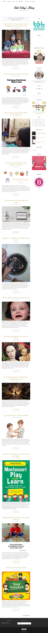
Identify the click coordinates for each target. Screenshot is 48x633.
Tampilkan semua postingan (16, 19)
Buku (33, 123)
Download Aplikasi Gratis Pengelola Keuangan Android (39, 113)
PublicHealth (43, 125)
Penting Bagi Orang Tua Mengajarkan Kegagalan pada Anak (16, 378)
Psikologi (36, 125)
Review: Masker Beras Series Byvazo (40, 138)
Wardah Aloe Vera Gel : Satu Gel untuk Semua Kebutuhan (40, 133)
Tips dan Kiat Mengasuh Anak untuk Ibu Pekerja (16, 337)
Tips (43, 121)
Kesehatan (40, 121)
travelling (36, 123)
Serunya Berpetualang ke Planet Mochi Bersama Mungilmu (16, 114)
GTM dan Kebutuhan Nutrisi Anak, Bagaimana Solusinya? (16, 164)
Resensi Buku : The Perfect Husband (40, 142)
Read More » (16, 68)
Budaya (40, 123)
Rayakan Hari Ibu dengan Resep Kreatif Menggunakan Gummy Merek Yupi (16, 25)
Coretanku (42, 119)
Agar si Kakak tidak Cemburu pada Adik (16, 415)
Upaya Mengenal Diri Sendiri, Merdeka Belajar (16, 201)
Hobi (39, 125)
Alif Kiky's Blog (24, 7)
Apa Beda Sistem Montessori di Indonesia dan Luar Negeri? (16, 455)
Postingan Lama (26, 615)
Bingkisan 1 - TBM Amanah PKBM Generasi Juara (16, 239)
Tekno (43, 123)
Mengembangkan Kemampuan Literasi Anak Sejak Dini (16, 518)
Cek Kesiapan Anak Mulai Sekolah (16, 568)
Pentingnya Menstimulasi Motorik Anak (16, 74)
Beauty (34, 119)
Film (33, 125)
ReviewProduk (38, 119)
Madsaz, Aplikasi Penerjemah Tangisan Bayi (16, 298)
